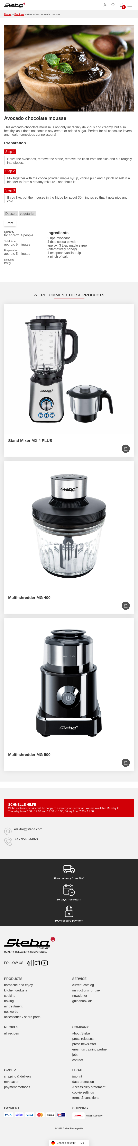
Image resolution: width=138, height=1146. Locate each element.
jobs (75, 1054)
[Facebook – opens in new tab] (28, 963)
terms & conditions (85, 1097)
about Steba (81, 1033)
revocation (11, 1081)
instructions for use (86, 990)
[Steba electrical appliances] (14, 5)
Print (10, 223)
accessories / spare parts (22, 1017)
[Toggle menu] (130, 5)
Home (7, 14)
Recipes (19, 14)
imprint (77, 1076)
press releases (83, 1038)
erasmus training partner (90, 1049)
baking (9, 1001)
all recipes (11, 1033)
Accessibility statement (88, 1087)
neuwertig (11, 1011)
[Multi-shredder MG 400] (69, 526)
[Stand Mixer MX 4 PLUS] (69, 369)
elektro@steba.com (28, 829)
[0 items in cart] (122, 5)
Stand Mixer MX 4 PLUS (30, 440)
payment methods (17, 1087)
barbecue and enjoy (18, 985)
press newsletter (84, 1044)
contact (77, 1060)
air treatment (13, 1006)
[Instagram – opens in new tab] (36, 963)
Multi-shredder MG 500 (29, 754)
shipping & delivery (17, 1076)
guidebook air (82, 1001)
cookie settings (83, 1092)
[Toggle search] (113, 5)
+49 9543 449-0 (26, 839)
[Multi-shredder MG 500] (69, 683)
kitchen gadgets (15, 990)
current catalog (83, 985)
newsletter (79, 995)
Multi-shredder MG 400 (29, 597)
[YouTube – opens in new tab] (44, 963)
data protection (83, 1081)
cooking (9, 995)
